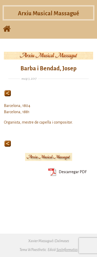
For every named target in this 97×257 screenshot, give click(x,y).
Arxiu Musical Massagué (48, 15)
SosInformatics (67, 250)
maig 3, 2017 (28, 78)
